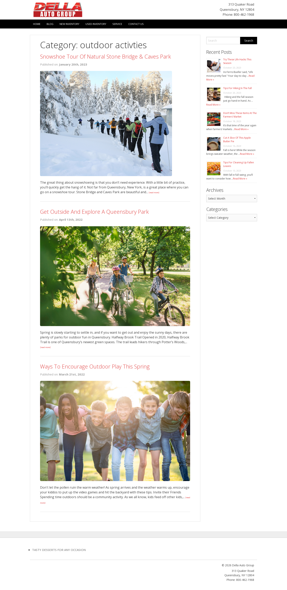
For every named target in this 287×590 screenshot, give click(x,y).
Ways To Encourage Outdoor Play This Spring (95, 366)
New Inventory (69, 24)
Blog (50, 24)
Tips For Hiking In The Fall (237, 88)
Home (36, 24)
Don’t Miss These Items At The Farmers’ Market (240, 114)
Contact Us (136, 24)
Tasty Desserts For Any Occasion (59, 550)
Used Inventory (96, 24)
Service (117, 24)
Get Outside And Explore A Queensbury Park (94, 211)
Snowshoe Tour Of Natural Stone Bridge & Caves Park (105, 56)
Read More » (213, 104)
